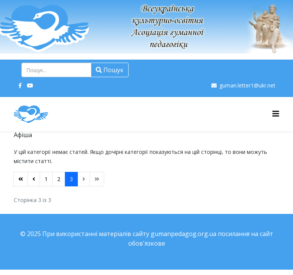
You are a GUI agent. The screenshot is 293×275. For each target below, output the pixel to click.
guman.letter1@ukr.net (247, 85)
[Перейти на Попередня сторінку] (33, 179)
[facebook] (20, 85)
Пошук (110, 70)
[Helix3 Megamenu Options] (275, 113)
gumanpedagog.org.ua (183, 234)
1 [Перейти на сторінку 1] (46, 179)
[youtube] (30, 85)
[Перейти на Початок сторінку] (20, 179)
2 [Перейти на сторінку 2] (58, 179)
